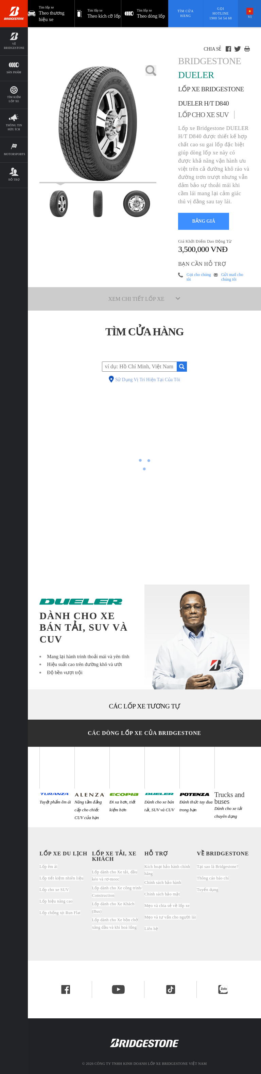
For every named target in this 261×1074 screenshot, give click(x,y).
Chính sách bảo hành (162, 882)
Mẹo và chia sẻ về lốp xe (167, 905)
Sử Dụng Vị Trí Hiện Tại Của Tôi (147, 379)
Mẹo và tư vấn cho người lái (170, 917)
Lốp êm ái (48, 866)
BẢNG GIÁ (203, 221)
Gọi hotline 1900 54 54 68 (220, 13)
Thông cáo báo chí (213, 878)
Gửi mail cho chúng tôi (232, 277)
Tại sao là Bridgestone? (217, 866)
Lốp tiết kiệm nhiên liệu (61, 878)
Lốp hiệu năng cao (55, 901)
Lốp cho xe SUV (54, 889)
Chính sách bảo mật (162, 894)
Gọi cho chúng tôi (199, 277)
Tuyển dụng (207, 889)
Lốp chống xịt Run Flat (60, 912)
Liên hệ (151, 928)
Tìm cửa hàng (185, 13)
